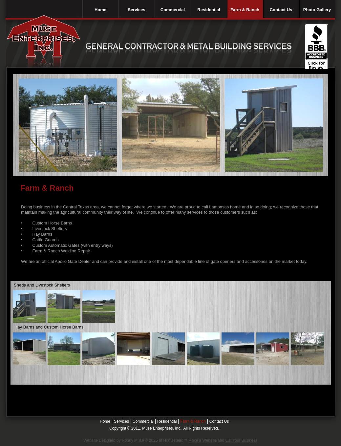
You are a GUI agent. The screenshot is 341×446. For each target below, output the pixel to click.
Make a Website (202, 440)
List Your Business (241, 440)
